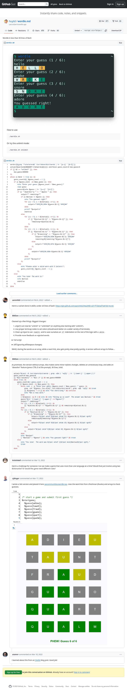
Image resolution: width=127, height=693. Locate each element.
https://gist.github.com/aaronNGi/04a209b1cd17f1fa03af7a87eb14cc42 (85, 306)
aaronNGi (16, 300)
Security (44, 686)
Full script (17, 340)
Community (59, 686)
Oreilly (37, 660)
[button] (106, 30)
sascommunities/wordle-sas (55, 484)
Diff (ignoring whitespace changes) (28, 344)
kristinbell (16, 460)
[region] (63, 101)
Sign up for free (13, 672)
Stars (38, 30)
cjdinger (15, 478)
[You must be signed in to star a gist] (104, 21)
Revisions (22, 30)
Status (51, 686)
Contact (73, 686)
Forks (53, 30)
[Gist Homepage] (9, 4)
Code (8, 30)
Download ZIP (116, 30)
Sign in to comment (82, 672)
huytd (12, 21)
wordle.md (24, 21)
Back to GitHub (65, 4)
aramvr (15, 654)
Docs (67, 686)
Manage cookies (84, 686)
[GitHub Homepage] (10, 686)
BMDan (15, 315)
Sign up (120, 4)
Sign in (110, 4)
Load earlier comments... (66, 293)
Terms (30, 686)
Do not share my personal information (105, 686)
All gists (54, 4)
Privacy (37, 686)
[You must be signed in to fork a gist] (117, 21)
